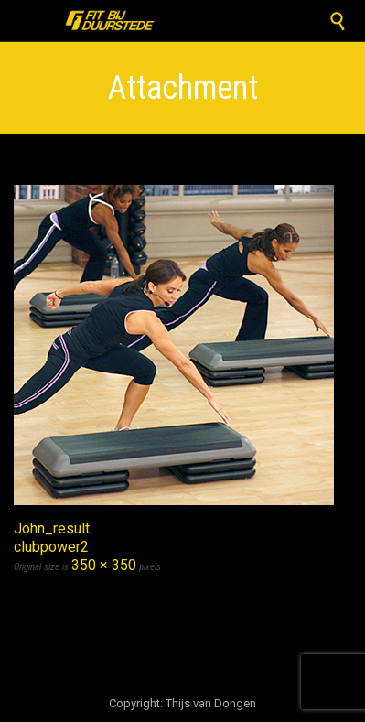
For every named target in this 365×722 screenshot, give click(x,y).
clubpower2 (51, 546)
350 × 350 (103, 565)
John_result (52, 528)
